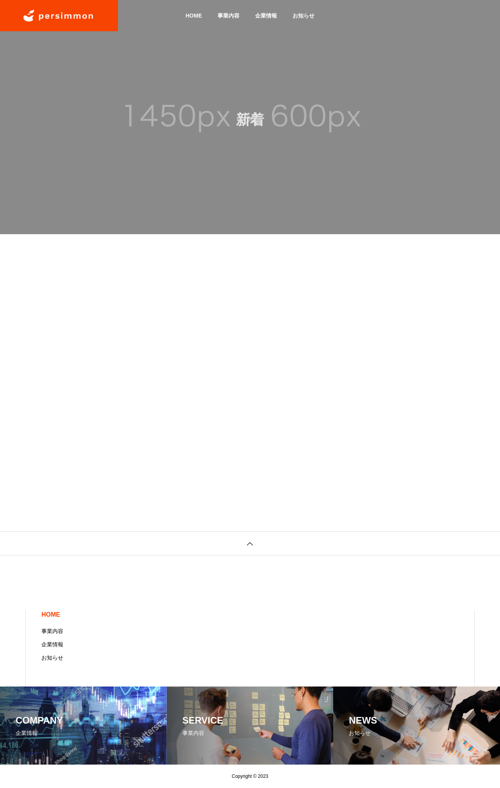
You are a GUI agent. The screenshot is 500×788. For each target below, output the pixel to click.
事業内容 (228, 15)
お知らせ (303, 15)
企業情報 (266, 15)
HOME (194, 15)
